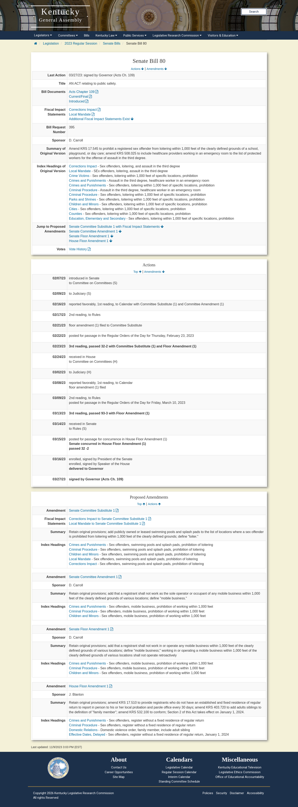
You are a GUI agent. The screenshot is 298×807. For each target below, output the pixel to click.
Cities (73, 209)
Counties (75, 213)
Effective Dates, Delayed (87, 734)
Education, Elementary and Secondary (97, 218)
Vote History (80, 249)
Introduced (78, 101)
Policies (208, 793)
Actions (137, 69)
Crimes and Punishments (87, 180)
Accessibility (255, 793)
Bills (86, 35)
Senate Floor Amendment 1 (91, 236)
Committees (68, 35)
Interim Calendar (179, 777)
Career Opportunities (119, 772)
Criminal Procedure (83, 190)
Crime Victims (79, 176)
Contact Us (118, 767)
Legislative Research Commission (177, 35)
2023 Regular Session (81, 43)
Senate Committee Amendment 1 (95, 231)
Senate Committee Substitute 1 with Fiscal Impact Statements (116, 226)
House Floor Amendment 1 (90, 241)
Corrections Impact (85, 109)
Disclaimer (237, 793)
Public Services (135, 35)
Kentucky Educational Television (239, 767)
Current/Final (80, 96)
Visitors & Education (223, 35)
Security (221, 793)
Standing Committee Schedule (179, 781)
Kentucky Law (106, 35)
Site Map (119, 777)
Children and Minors (84, 204)
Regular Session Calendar (179, 772)
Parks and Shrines (82, 199)
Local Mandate (81, 114)
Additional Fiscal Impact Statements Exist (101, 119)
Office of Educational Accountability (239, 777)
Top (137, 271)
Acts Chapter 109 (83, 92)
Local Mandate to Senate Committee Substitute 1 (107, 523)
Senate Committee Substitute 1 (94, 510)
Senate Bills (111, 43)
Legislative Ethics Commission (240, 772)
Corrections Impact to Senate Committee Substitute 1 (110, 519)
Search (254, 11)
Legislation (51, 43)
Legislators (43, 35)
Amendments (157, 69)
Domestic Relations (83, 730)
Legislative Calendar (179, 767)
